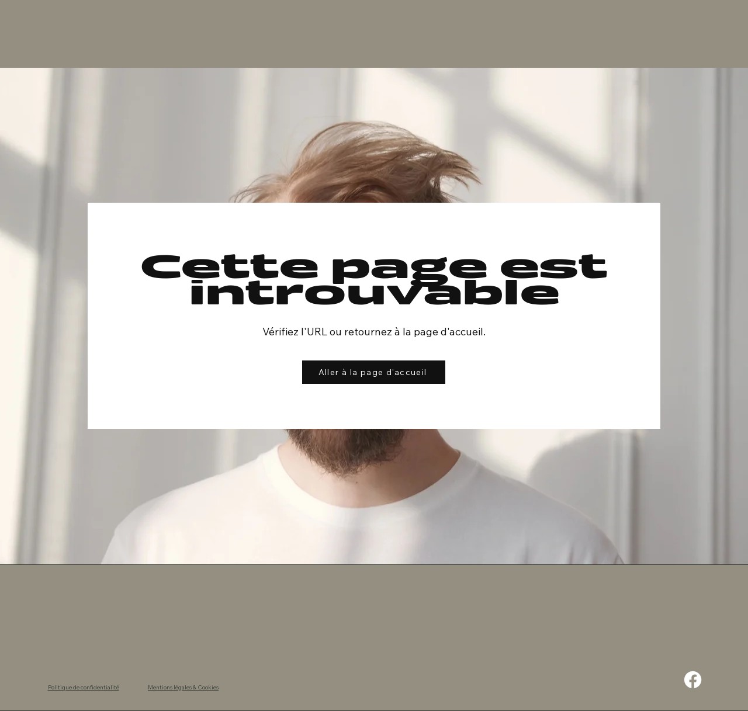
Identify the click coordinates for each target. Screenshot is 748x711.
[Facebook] (692, 679)
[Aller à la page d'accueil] (373, 372)
